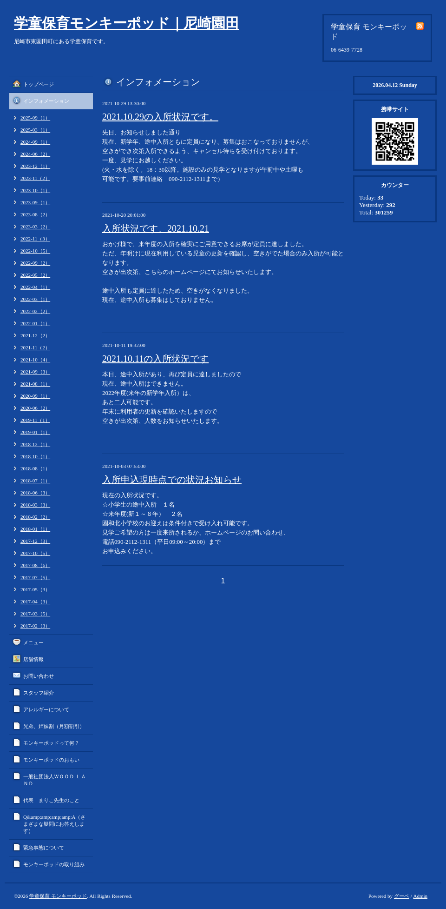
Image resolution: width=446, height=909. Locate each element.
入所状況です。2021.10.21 (155, 228)
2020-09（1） (35, 396)
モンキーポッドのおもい (51, 759)
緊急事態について (43, 847)
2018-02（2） (35, 517)
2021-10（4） (35, 359)
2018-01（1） (35, 529)
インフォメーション (46, 101)
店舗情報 (33, 659)
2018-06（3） (35, 492)
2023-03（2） (35, 226)
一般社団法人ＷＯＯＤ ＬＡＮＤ (54, 780)
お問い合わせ (38, 676)
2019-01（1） (35, 432)
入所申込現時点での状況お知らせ (172, 480)
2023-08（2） (35, 214)
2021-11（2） (35, 347)
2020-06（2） (35, 408)
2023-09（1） (35, 202)
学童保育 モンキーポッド (58, 896)
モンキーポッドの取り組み (54, 864)
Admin (420, 896)
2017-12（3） (35, 541)
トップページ (38, 84)
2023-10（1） (35, 190)
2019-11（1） (35, 420)
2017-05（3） (35, 589)
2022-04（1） (35, 287)
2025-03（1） (35, 130)
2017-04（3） (35, 601)
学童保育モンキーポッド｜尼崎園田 (126, 23)
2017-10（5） (35, 553)
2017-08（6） (35, 565)
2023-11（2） (35, 178)
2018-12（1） (35, 444)
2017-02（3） (35, 625)
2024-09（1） (35, 142)
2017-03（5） (35, 613)
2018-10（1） (35, 456)
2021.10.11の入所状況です (155, 359)
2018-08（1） (35, 468)
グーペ (401, 896)
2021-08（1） (35, 384)
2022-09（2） (35, 263)
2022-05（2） (35, 275)
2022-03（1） (35, 299)
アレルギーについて (46, 709)
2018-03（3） (35, 505)
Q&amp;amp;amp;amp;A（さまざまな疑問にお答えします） (54, 824)
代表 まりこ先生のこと (51, 800)
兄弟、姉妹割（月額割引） (54, 726)
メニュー (33, 642)
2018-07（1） (35, 480)
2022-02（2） (35, 311)
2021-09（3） (35, 371)
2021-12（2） (35, 335)
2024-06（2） (35, 154)
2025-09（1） (35, 117)
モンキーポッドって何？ (51, 743)
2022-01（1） (35, 323)
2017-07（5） (35, 577)
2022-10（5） (35, 251)
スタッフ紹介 (38, 692)
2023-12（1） (35, 166)
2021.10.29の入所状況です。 (160, 117)
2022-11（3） (35, 238)
